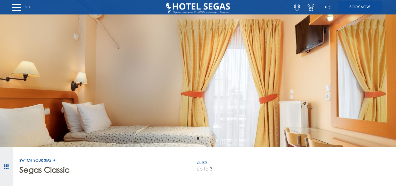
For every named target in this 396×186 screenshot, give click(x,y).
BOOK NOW (359, 9)
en (325, 9)
